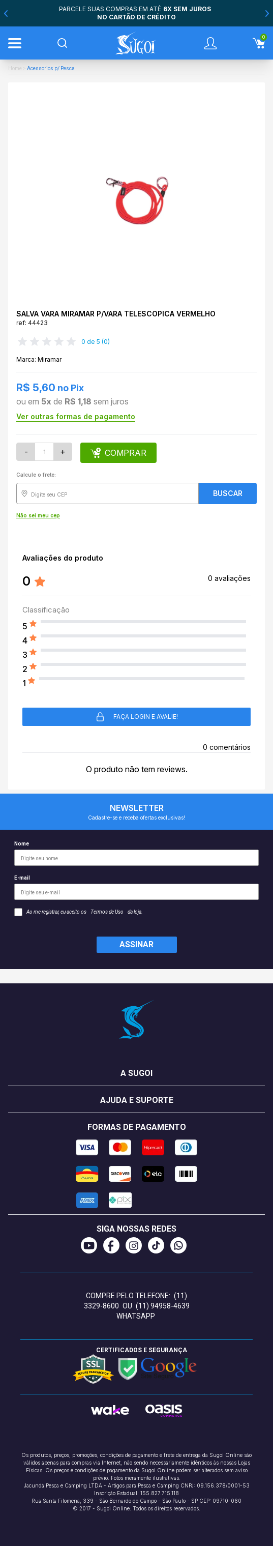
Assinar (136, 944)
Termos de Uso (107, 912)
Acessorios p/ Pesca (51, 68)
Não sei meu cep (38, 515)
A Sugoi (136, 1073)
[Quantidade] (44, 451)
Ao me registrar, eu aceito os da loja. (78, 912)
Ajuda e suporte (136, 1100)
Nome (136, 853)
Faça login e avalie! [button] (136, 717)
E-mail (136, 887)
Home (15, 68)
